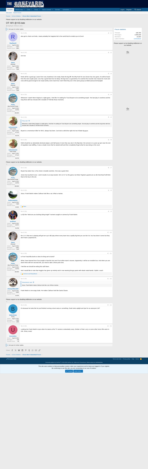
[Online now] (13, 219)
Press (36, 9)
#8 (111, 190)
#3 (111, 73)
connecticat (137, 38)
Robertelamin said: (27, 282)
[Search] (137, 9)
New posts (9, 12)
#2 (111, 52)
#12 (111, 278)
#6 (111, 139)
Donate (57, 9)
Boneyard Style (11, 385)
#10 (111, 232)
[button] (24, 9)
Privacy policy (126, 385)
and (30, 273)
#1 (111, 33)
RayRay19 (10, 26)
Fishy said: (25, 121)
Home (137, 385)
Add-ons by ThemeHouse (80, 388)
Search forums (17, 12)
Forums (10, 9)
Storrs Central (46, 9)
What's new (19, 9)
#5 (111, 117)
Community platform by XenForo (59, 388)
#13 (111, 331)
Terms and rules (117, 385)
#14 (111, 352)
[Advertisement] (59, 315)
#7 (111, 167)
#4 (111, 94)
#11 (111, 253)
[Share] (108, 33)
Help (133, 385)
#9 (111, 211)
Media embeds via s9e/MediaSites (95, 388)
